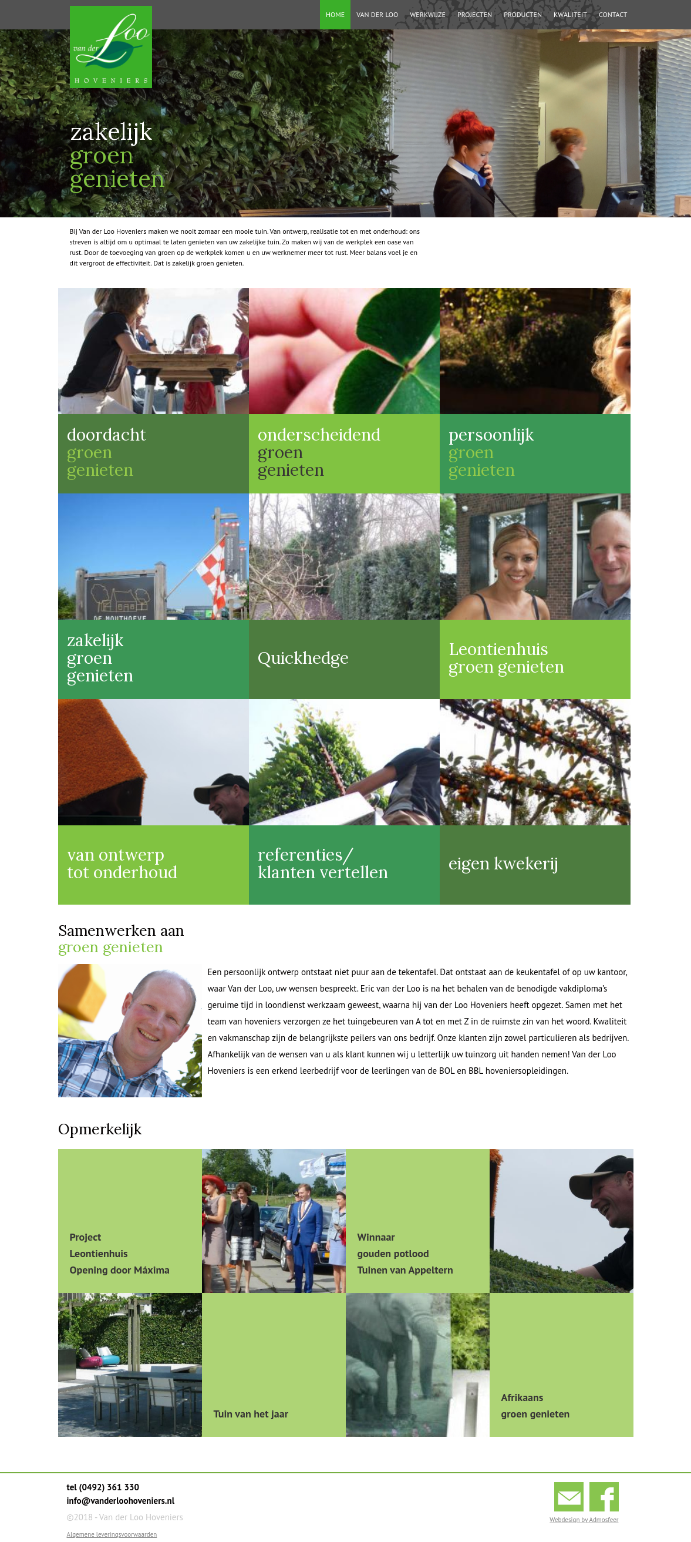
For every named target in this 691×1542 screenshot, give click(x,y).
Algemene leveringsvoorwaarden (112, 1534)
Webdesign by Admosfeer (584, 1520)
